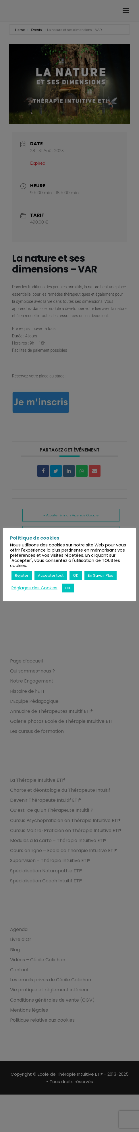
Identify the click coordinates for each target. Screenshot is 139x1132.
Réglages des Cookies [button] (34, 587)
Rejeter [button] (21, 575)
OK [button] (75, 575)
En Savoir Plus (100, 575)
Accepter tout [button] (50, 575)
